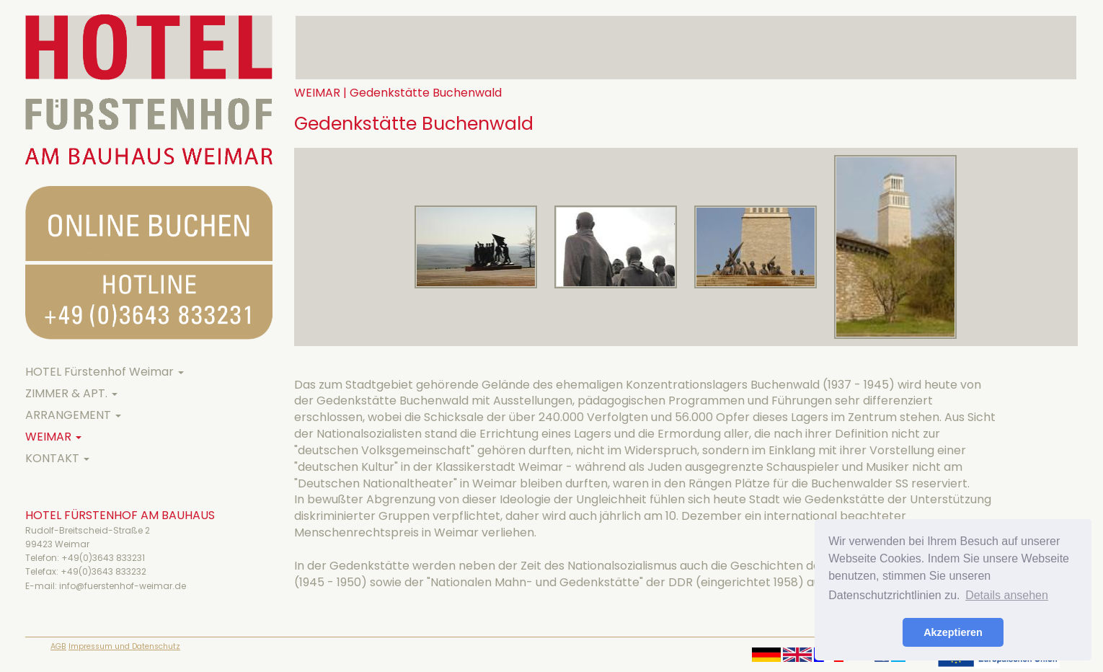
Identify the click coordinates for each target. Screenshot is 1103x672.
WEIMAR (53, 436)
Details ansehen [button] (1006, 595)
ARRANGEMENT (73, 415)
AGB (58, 646)
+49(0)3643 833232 (103, 571)
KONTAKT (57, 458)
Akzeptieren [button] (953, 632)
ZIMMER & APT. (71, 393)
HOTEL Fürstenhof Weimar (104, 371)
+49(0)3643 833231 (103, 558)
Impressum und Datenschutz (124, 646)
